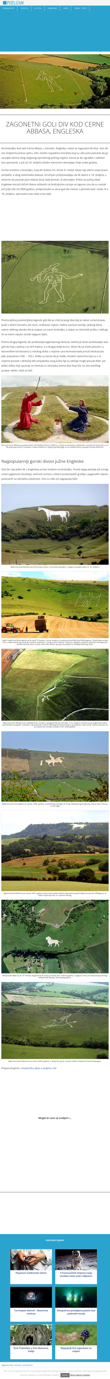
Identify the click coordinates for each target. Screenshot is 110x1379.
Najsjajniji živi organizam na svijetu (76, 1350)
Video (65, 8)
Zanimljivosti (8, 8)
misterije (17, 1365)
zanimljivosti (27, 1365)
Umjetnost (52, 8)
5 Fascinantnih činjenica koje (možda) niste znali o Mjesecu (76, 1274)
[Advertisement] (55, 32)
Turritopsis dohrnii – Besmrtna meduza (31, 1312)
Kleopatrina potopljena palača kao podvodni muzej (76, 1312)
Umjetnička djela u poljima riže (39, 1068)
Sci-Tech (38, 8)
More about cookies (80, 1375)
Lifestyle (24, 8)
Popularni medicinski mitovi (31, 1272)
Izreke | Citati (81, 8)
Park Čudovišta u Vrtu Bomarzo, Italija (31, 1350)
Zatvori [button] (65, 1375)
